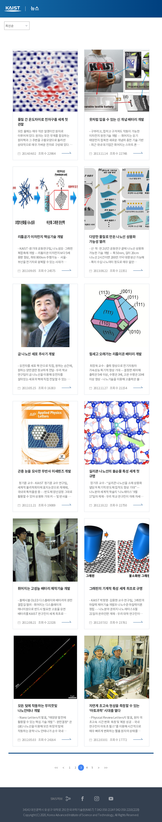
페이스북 (82, 798)
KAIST (13, 9)
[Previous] (61, 768)
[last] (107, 768)
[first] (54, 768)
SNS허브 (56, 799)
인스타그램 (96, 798)
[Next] (100, 768)
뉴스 (35, 8)
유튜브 (111, 798)
